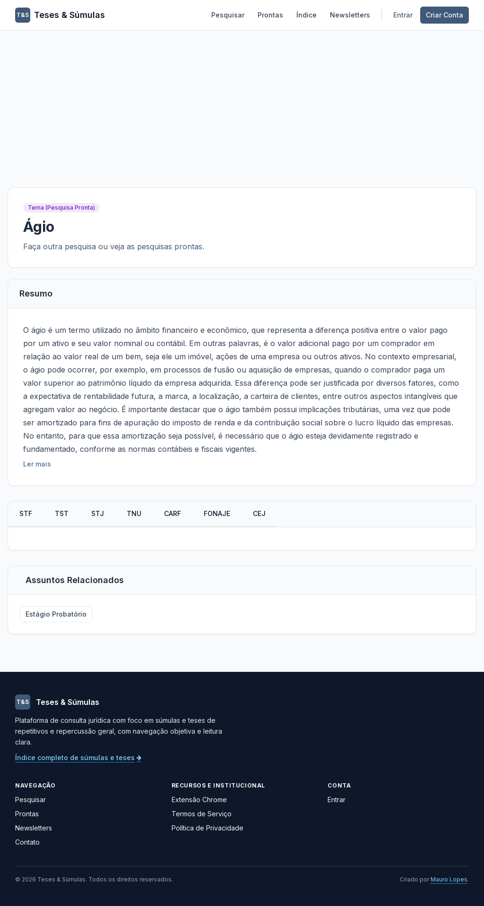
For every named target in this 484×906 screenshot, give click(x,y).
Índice (306, 15)
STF (25, 513)
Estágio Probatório (56, 614)
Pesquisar (227, 15)
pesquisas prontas (169, 246)
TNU (134, 513)
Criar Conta (444, 15)
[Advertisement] (242, 101)
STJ (97, 513)
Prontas (270, 15)
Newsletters (350, 15)
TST (62, 513)
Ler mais (37, 464)
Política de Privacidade (207, 828)
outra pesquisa (69, 246)
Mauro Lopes (449, 879)
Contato (27, 842)
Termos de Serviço (202, 814)
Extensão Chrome (199, 800)
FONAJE (217, 513)
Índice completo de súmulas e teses (78, 758)
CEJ (259, 513)
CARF (172, 513)
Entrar (403, 15)
